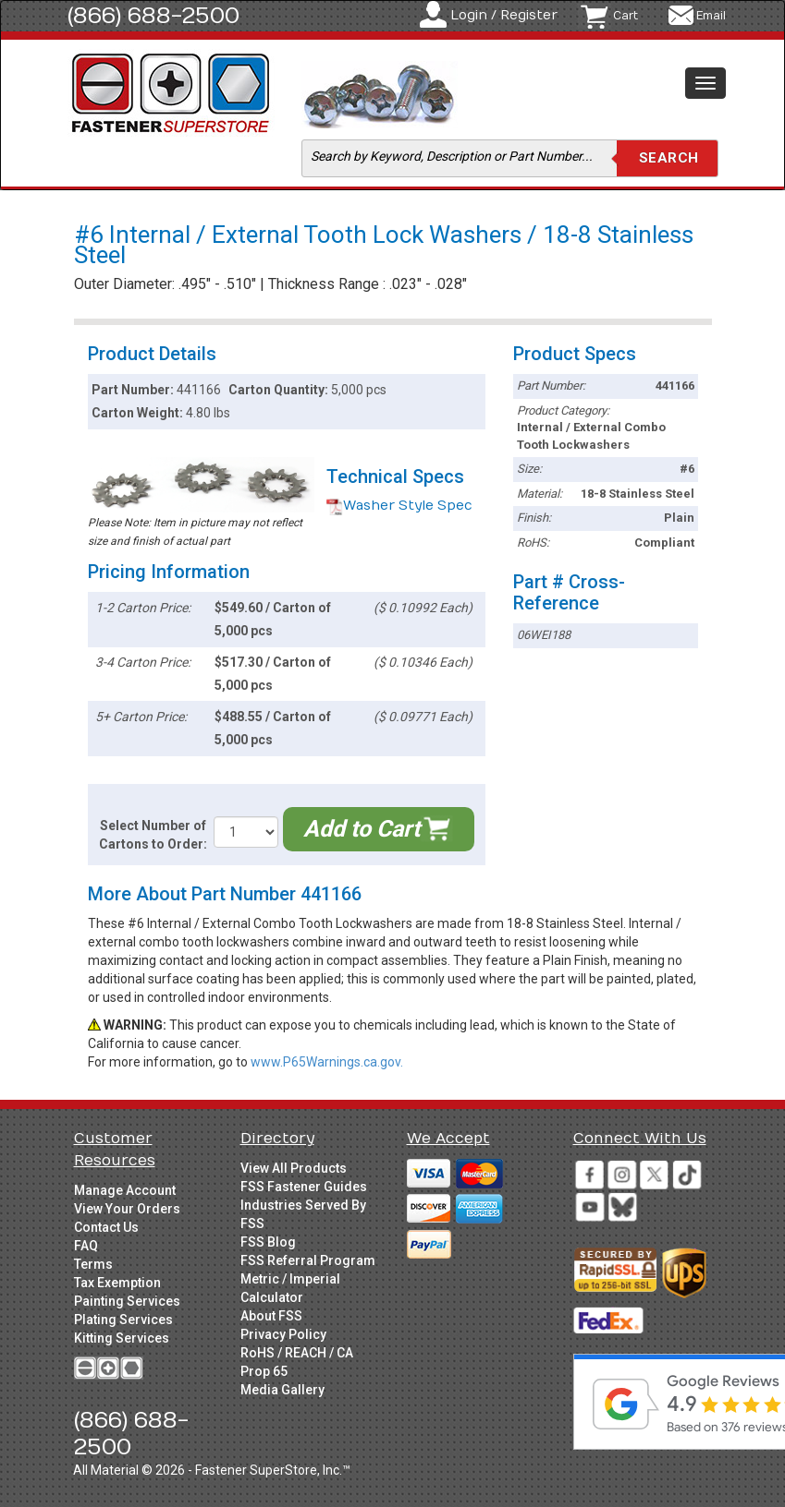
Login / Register (504, 15)
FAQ (86, 1245)
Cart (625, 15)
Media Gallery (282, 1389)
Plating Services (123, 1319)
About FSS (271, 1315)
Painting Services (127, 1301)
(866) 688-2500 (153, 16)
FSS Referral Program (307, 1260)
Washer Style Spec (399, 505)
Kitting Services (121, 1338)
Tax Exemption (117, 1282)
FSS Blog (268, 1242)
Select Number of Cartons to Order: (153, 834)
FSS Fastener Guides (303, 1186)
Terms (93, 1264)
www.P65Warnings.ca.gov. (327, 1062)
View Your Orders (127, 1208)
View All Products (293, 1168)
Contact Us (106, 1227)
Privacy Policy (283, 1334)
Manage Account (125, 1190)
